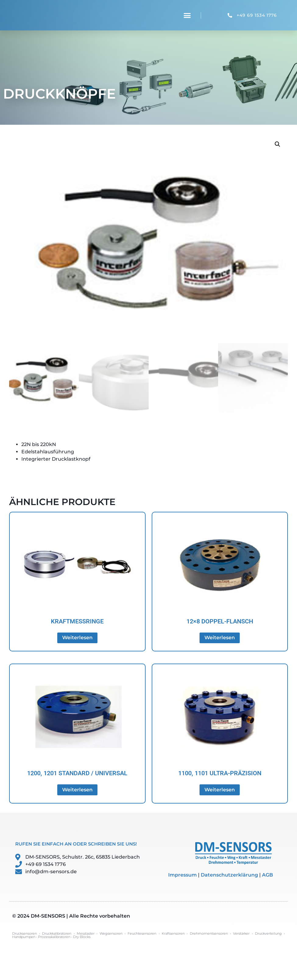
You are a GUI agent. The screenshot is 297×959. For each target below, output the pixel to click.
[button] (187, 15)
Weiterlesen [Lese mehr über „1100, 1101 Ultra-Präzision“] (219, 790)
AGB (267, 875)
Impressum (182, 875)
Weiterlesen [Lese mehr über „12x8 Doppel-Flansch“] (219, 637)
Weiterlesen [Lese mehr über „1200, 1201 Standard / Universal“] (77, 790)
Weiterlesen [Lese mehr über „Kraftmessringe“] (77, 637)
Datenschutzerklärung (229, 875)
